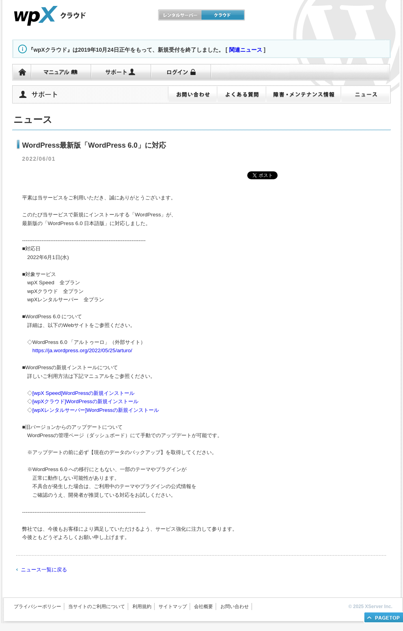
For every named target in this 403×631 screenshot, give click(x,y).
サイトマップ (173, 606)
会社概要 (203, 606)
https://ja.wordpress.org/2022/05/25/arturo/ (82, 350)
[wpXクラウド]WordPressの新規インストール (85, 401)
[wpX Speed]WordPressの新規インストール (83, 393)
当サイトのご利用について (96, 606)
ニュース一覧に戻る (44, 570)
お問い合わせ (234, 606)
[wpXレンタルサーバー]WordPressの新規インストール (95, 410)
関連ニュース (245, 50)
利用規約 (141, 606)
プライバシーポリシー (37, 606)
